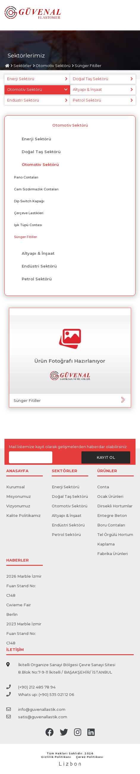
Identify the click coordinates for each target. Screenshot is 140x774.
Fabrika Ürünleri (112, 553)
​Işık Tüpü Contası (28, 225)
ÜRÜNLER (107, 471)
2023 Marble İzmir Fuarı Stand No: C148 (23, 633)
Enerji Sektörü (20, 79)
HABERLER (17, 560)
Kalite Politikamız (23, 515)
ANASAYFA (17, 471)
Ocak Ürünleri (110, 496)
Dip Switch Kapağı (29, 201)
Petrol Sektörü (87, 100)
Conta (103, 487)
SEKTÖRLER (64, 471)
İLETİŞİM (15, 650)
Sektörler (22, 65)
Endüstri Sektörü (23, 100)
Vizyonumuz (18, 506)
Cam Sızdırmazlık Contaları (36, 189)
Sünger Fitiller (88, 65)
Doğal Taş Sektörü (90, 79)
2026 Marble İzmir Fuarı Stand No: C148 (24, 586)
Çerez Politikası (89, 757)
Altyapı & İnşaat (87, 89)
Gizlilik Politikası (56, 757)
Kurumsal (15, 487)
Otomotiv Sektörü (53, 65)
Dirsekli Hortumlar (115, 506)
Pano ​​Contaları (26, 177)
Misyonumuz (18, 496)
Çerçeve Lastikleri (28, 213)
